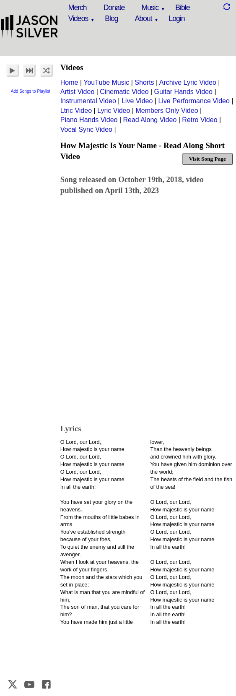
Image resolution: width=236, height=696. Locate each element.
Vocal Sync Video (86, 129)
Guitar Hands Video (183, 91)
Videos (78, 18)
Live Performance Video (193, 100)
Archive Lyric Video (187, 82)
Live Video (137, 100)
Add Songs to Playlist (31, 91)
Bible (182, 7)
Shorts (144, 82)
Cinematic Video (124, 91)
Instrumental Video (88, 100)
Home (69, 82)
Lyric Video (113, 110)
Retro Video (199, 119)
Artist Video (77, 91)
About (143, 18)
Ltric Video (76, 110)
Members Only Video (166, 110)
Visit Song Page (207, 159)
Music (149, 7)
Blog (111, 18)
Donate (114, 7)
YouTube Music (106, 82)
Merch (77, 7)
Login (176, 18)
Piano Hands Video (89, 119)
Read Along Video (150, 119)
